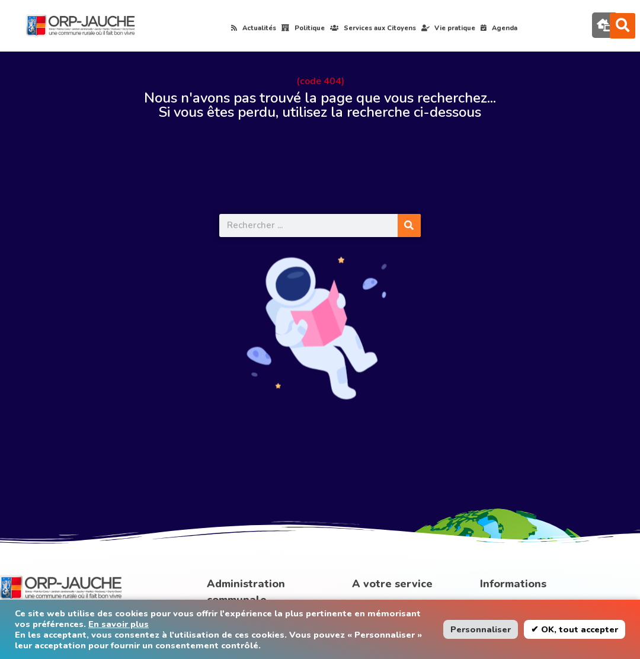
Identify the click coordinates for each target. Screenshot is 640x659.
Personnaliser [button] (480, 629)
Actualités (253, 28)
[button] (622, 26)
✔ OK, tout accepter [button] (574, 629)
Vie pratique (448, 28)
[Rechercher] (409, 225)
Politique (303, 28)
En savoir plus (118, 624)
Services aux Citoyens (373, 28)
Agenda (499, 28)
